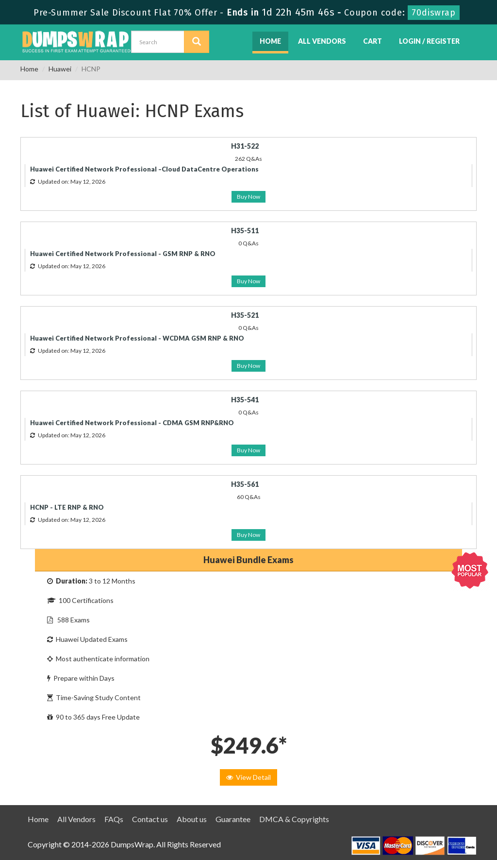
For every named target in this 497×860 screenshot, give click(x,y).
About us (192, 819)
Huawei (60, 69)
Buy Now (248, 196)
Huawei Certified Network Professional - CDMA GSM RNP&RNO (132, 423)
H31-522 (245, 146)
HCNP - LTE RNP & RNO (67, 507)
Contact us (150, 819)
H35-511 (245, 230)
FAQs (113, 819)
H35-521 (245, 315)
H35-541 (245, 400)
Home (270, 41)
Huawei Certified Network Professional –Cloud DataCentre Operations (144, 169)
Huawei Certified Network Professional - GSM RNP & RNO (122, 254)
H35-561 (245, 484)
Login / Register (429, 41)
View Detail (248, 777)
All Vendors (322, 41)
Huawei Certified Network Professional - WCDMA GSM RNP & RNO (137, 338)
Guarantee (232, 819)
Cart (372, 41)
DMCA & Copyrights (294, 819)
